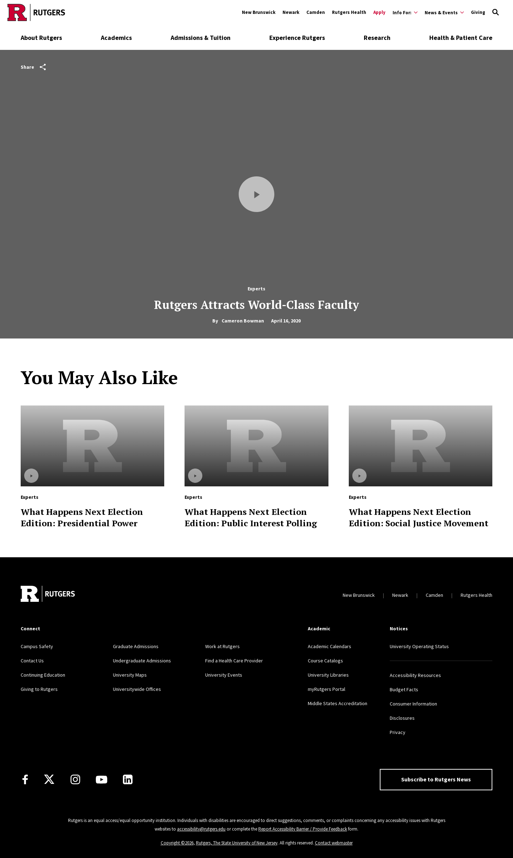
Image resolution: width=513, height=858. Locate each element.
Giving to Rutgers (39, 689)
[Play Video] (256, 194)
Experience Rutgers (297, 37)
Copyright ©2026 (177, 843)
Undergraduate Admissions (142, 660)
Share (33, 67)
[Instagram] (75, 779)
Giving (478, 12)
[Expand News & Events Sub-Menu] (444, 12)
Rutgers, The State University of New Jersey (237, 843)
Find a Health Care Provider (234, 660)
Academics (116, 37)
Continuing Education (43, 675)
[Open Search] (495, 12)
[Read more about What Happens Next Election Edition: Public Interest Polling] (256, 445)
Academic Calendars (329, 646)
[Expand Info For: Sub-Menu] (405, 12)
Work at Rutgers (222, 646)
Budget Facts (404, 689)
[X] (49, 780)
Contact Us (32, 660)
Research (377, 37)
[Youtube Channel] (101, 780)
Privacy (397, 732)
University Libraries (328, 675)
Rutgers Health (349, 12)
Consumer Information (413, 704)
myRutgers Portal (326, 689)
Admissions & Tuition (200, 37)
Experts (256, 288)
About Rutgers (41, 37)
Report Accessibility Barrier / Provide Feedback (302, 829)
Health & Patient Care (460, 37)
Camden (315, 12)
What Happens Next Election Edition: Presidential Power (82, 517)
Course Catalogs (325, 660)
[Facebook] (25, 779)
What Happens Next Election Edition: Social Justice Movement (418, 517)
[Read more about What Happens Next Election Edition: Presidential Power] (92, 445)
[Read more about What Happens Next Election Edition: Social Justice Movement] (420, 445)
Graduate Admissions (136, 646)
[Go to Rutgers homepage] (36, 12)
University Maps (130, 675)
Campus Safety (37, 646)
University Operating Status (419, 646)
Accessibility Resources (415, 675)
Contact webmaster (334, 843)
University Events (223, 675)
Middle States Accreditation (337, 703)
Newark (291, 12)
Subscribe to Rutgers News (436, 779)
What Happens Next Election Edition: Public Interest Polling (251, 517)
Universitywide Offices (137, 689)
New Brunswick (258, 12)
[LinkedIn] (128, 779)
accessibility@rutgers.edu (201, 829)
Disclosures (402, 718)
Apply (379, 12)
